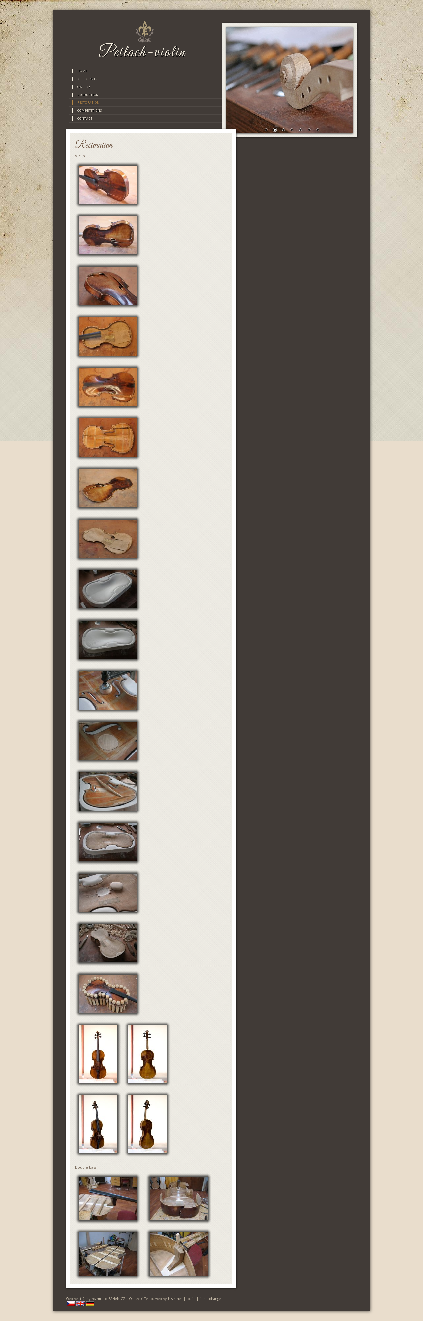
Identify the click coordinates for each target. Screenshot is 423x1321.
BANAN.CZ (116, 1298)
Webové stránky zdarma (84, 1298)
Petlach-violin (142, 52)
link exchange (210, 1298)
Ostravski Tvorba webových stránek (156, 1298)
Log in (191, 1298)
